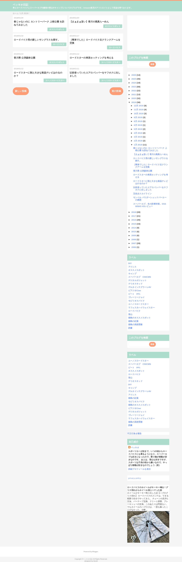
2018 (134, 212)
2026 (134, 75)
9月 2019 (138, 117)
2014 (134, 228)
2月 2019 (138, 141)
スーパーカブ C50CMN (139, 277)
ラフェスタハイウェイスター (141, 307)
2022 (134, 90)
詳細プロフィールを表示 (139, 469)
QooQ (95, 561)
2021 (134, 94)
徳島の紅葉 (133, 321)
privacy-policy (134, 478)
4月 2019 (138, 133)
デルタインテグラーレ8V (139, 287)
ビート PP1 (134, 294)
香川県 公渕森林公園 (24, 58)
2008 (134, 239)
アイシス (132, 267)
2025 (134, 79)
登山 (130, 314)
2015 (134, 224)
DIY (130, 263)
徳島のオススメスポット (139, 318)
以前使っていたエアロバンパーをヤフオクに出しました (150, 188)
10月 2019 (139, 113)
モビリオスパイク (136, 301)
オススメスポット (57, 29)
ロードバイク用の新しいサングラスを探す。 (37, 40)
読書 (130, 328)
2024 (134, 83)
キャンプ (132, 273)
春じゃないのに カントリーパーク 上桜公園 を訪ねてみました (150, 149)
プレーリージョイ (136, 297)
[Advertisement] (148, 33)
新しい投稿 (21, 91)
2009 (134, 235)
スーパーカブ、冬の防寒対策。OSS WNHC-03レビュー (149, 205)
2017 (134, 216)
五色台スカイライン (142, 193)
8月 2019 (138, 121)
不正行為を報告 (134, 433)
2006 (134, 247)
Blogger (95, 551)
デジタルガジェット (137, 280)
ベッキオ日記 (20, 4)
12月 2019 (139, 105)
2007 (134, 243)
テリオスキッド (135, 284)
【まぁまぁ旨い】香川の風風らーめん (89, 21)
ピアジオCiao (134, 290)
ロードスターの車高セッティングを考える (91, 58)
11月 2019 (139, 109)
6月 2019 (138, 125)
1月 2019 (138, 145)
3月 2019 (138, 137)
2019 (134, 102)
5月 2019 (138, 129)
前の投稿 (116, 91)
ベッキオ (135, 447)
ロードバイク (58, 44)
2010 (134, 231)
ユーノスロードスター (110, 62)
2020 (134, 98)
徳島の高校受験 (135, 324)
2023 (134, 87)
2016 (134, 220)
